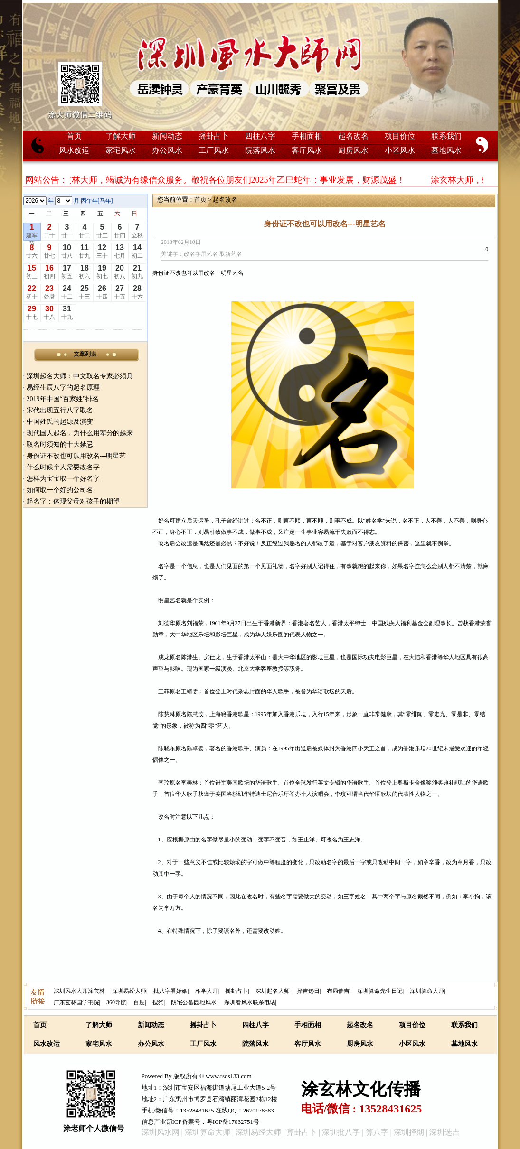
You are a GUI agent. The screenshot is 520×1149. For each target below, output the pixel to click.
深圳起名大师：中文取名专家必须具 (80, 376)
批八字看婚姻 (170, 991)
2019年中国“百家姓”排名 (63, 398)
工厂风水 (214, 150)
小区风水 (400, 150)
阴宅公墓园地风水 (194, 1002)
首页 (74, 136)
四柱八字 (260, 136)
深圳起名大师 (272, 991)
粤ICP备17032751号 (233, 1121)
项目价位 (400, 136)
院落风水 (260, 150)
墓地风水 (446, 150)
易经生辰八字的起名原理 (63, 387)
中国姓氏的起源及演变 (60, 421)
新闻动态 (167, 136)
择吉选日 (308, 991)
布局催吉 (338, 991)
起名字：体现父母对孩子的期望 (73, 501)
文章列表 (85, 354)
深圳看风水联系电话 (249, 1002)
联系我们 (446, 136)
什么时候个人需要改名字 (63, 467)
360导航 (116, 1002)
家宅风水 (120, 150)
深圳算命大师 (427, 991)
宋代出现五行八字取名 (60, 410)
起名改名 (353, 136)
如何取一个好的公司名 (60, 490)
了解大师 (120, 136)
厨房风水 (353, 150)
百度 (139, 1002)
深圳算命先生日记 (380, 991)
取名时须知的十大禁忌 (60, 444)
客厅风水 (307, 150)
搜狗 (158, 1002)
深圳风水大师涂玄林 (79, 991)
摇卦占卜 (214, 136)
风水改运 (74, 150)
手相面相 (307, 136)
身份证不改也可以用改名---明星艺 (76, 455)
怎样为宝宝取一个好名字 (63, 478)
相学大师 (206, 991)
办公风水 (167, 150)
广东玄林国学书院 (76, 1002)
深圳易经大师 (129, 991)
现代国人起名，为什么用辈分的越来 (80, 433)
